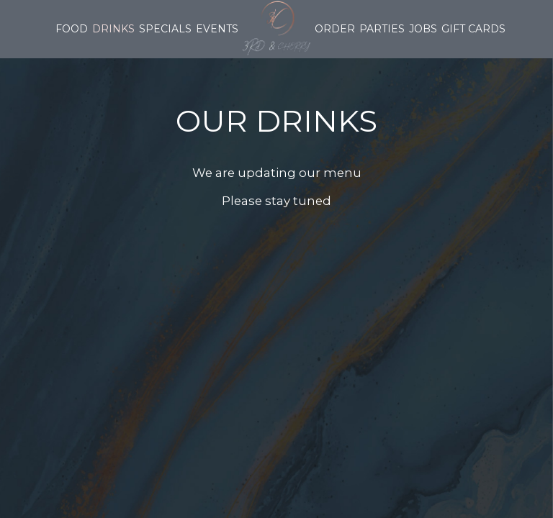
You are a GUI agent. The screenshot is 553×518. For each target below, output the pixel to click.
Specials (165, 28)
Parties (382, 28)
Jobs (423, 28)
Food (71, 28)
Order (335, 28)
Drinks (113, 28)
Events (217, 28)
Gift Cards (473, 28)
